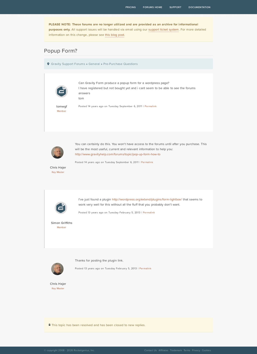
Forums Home (152, 7)
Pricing (131, 7)
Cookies (206, 350)
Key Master (58, 172)
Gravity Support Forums (68, 63)
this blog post (114, 34)
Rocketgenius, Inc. (84, 350)
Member (61, 111)
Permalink (150, 106)
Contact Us (150, 350)
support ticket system (163, 29)
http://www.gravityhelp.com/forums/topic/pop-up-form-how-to (117, 154)
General (94, 63)
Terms (187, 350)
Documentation (200, 7)
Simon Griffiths (61, 222)
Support (175, 7)
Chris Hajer (58, 167)
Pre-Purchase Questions (120, 63)
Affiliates (163, 350)
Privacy (196, 350)
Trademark (176, 350)
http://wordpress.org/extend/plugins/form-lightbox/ (147, 199)
